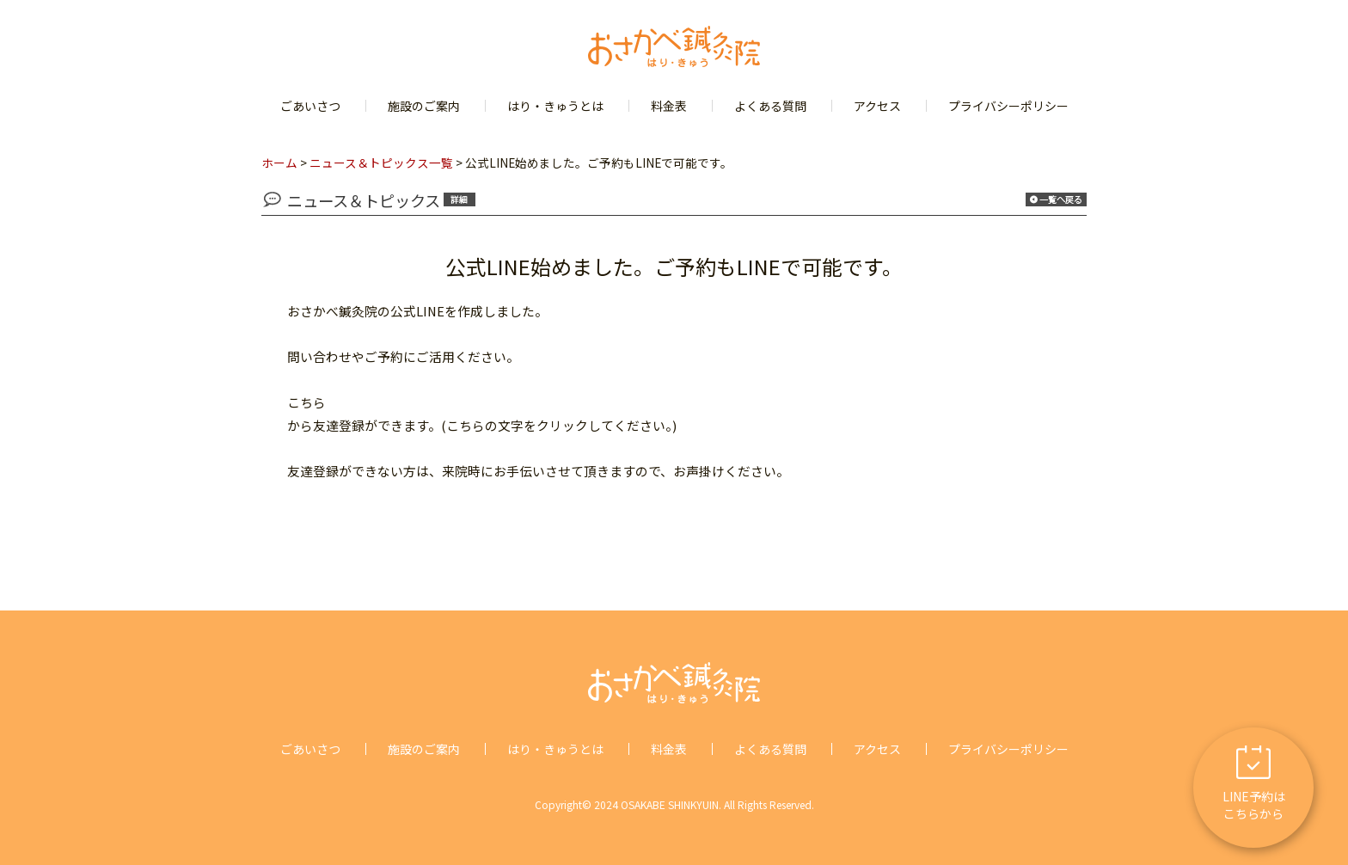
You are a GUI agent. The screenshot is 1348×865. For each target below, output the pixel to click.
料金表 (669, 106)
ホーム (279, 162)
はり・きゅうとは (555, 106)
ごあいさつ (310, 106)
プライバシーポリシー (1008, 106)
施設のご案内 (424, 106)
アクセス (877, 106)
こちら (306, 402)
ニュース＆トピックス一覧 (381, 162)
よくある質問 (770, 106)
